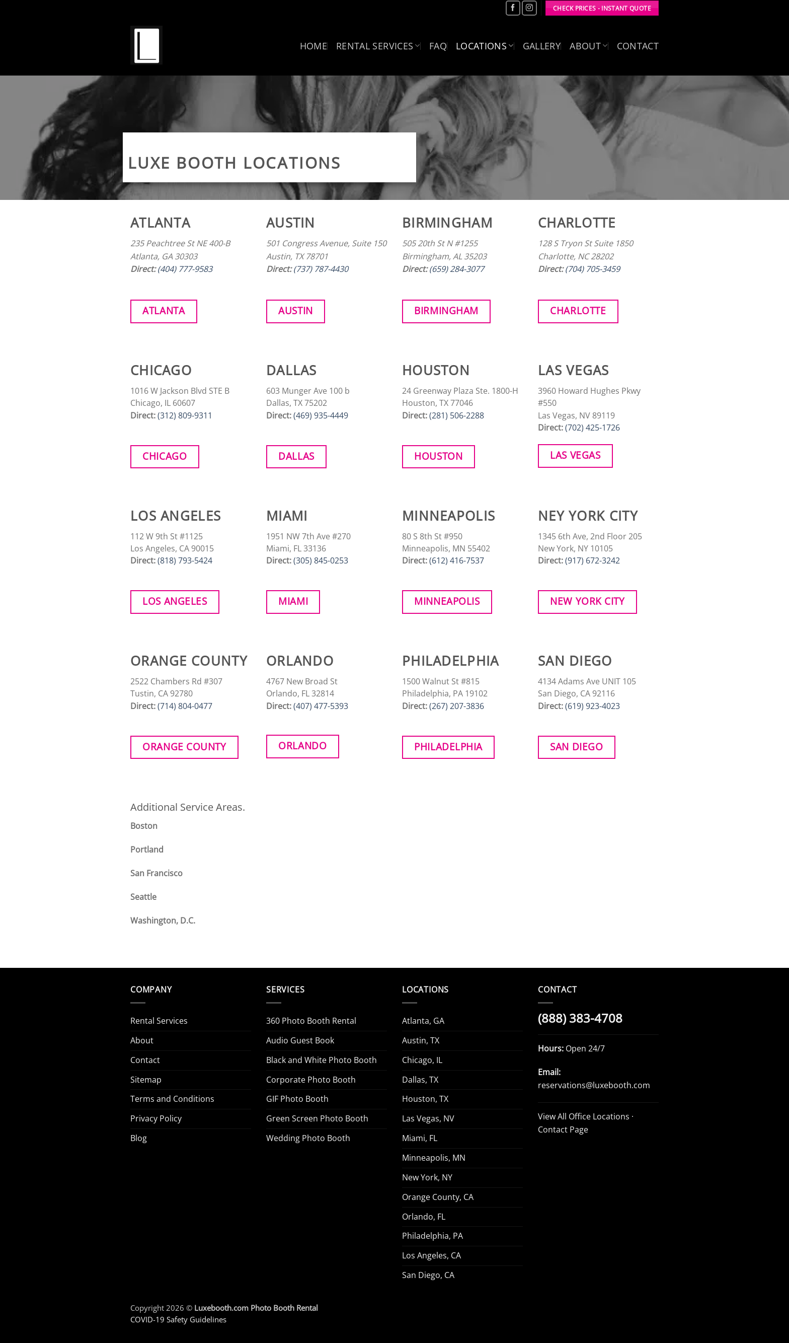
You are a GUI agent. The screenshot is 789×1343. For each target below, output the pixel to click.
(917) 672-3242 (592, 560)
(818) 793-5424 (184, 560)
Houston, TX (425, 1098)
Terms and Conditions (172, 1098)
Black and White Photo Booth (321, 1060)
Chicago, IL (422, 1060)
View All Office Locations (583, 1116)
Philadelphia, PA (432, 1235)
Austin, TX (420, 1040)
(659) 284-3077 (456, 268)
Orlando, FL (423, 1216)
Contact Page (563, 1129)
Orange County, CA (438, 1197)
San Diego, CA (428, 1275)
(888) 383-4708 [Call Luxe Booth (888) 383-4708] (580, 1018)
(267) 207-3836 (456, 706)
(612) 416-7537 (456, 560)
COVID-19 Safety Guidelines (178, 1319)
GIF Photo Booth (297, 1098)
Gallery (542, 46)
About (588, 46)
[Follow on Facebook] (513, 8)
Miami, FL (419, 1138)
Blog (138, 1138)
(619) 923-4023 (592, 706)
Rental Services (378, 46)
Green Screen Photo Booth (317, 1118)
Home (313, 46)
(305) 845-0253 (320, 560)
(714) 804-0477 (184, 706)
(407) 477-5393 (320, 706)
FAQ (438, 46)
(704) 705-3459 (592, 268)
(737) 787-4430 (320, 268)
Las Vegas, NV (428, 1118)
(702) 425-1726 (592, 427)
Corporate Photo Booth (311, 1079)
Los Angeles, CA (431, 1255)
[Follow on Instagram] (529, 8)
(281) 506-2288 (456, 415)
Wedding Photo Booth (308, 1138)
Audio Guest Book (300, 1040)
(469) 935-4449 (320, 415)
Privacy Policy (156, 1118)
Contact (638, 46)
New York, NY (427, 1177)
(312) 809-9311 (184, 415)
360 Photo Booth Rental (311, 1020)
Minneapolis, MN (433, 1157)
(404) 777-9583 (184, 268)
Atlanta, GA (423, 1020)
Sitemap (146, 1079)
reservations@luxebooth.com (594, 1085)
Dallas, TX (420, 1079)
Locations (485, 46)
